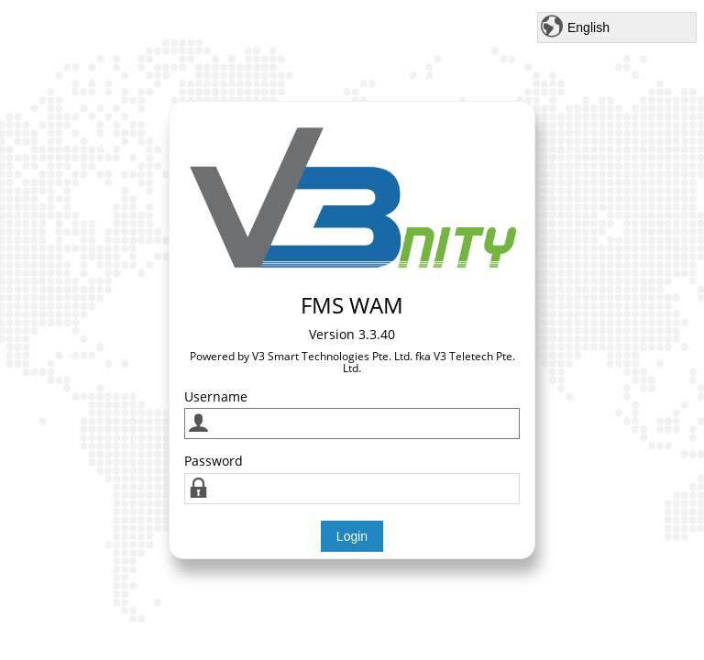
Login (352, 536)
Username (216, 396)
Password (213, 460)
